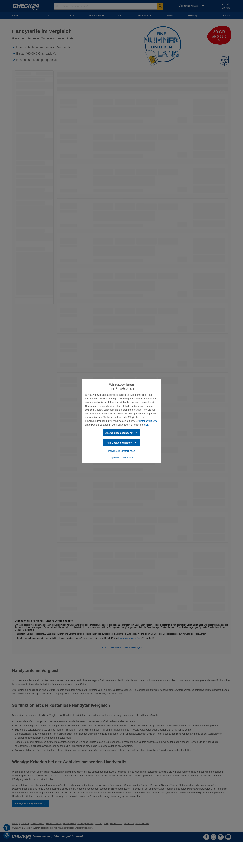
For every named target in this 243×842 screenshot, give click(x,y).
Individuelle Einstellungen (121, 451)
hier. (146, 424)
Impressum (115, 457)
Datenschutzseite (148, 421)
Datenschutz (127, 457)
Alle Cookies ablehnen (121, 442)
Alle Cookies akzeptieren (121, 433)
